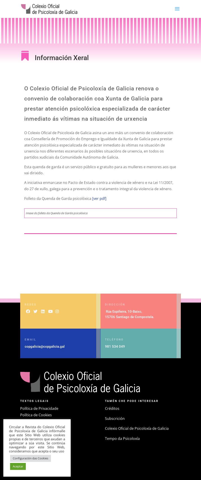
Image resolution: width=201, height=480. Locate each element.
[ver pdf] (98, 198)
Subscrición (115, 418)
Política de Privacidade (39, 408)
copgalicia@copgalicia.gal (45, 347)
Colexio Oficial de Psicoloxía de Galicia (137, 428)
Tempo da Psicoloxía (122, 438)
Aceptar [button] (18, 466)
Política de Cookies (36, 414)
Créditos (112, 408)
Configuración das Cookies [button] (30, 458)
